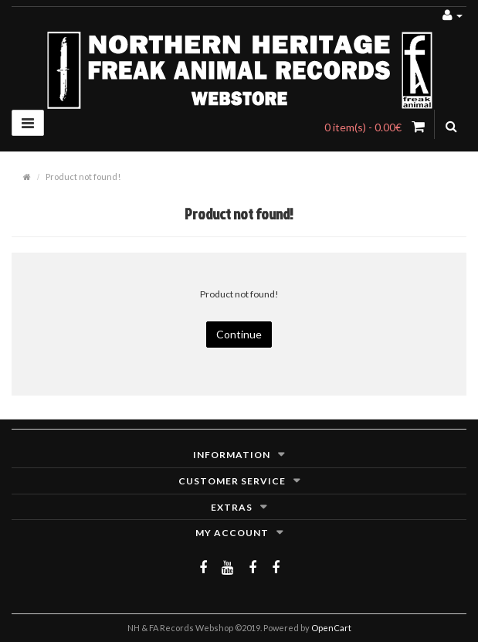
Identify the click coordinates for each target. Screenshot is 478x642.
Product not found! (83, 177)
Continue (239, 334)
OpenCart (331, 628)
